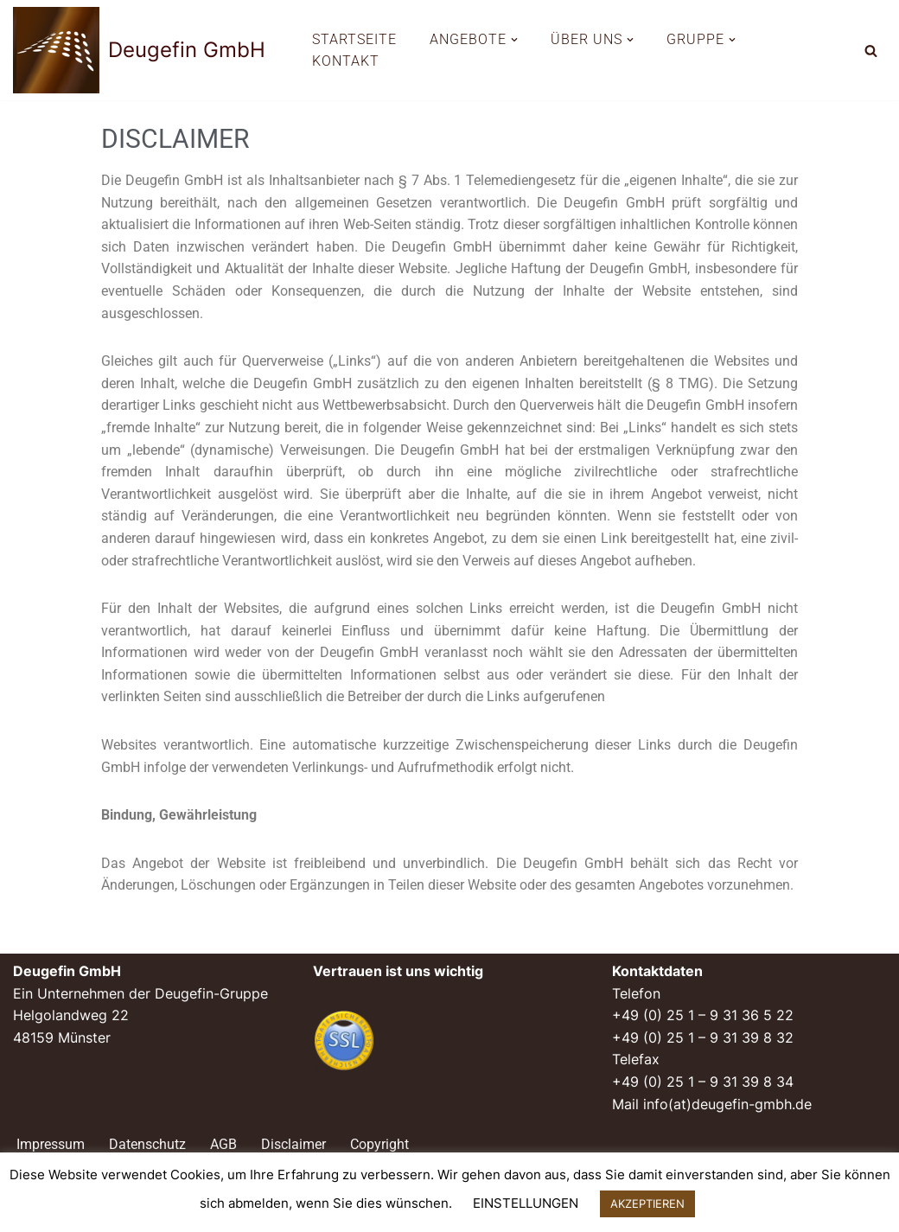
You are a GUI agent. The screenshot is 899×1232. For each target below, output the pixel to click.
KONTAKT (345, 61)
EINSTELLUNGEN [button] (525, 1203)
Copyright (379, 1144)
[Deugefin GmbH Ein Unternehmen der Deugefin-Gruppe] (139, 50)
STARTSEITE (354, 39)
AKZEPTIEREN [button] (647, 1203)
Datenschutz (147, 1144)
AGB (223, 1144)
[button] (514, 39)
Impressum (50, 1144)
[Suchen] (870, 50)
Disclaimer (293, 1144)
